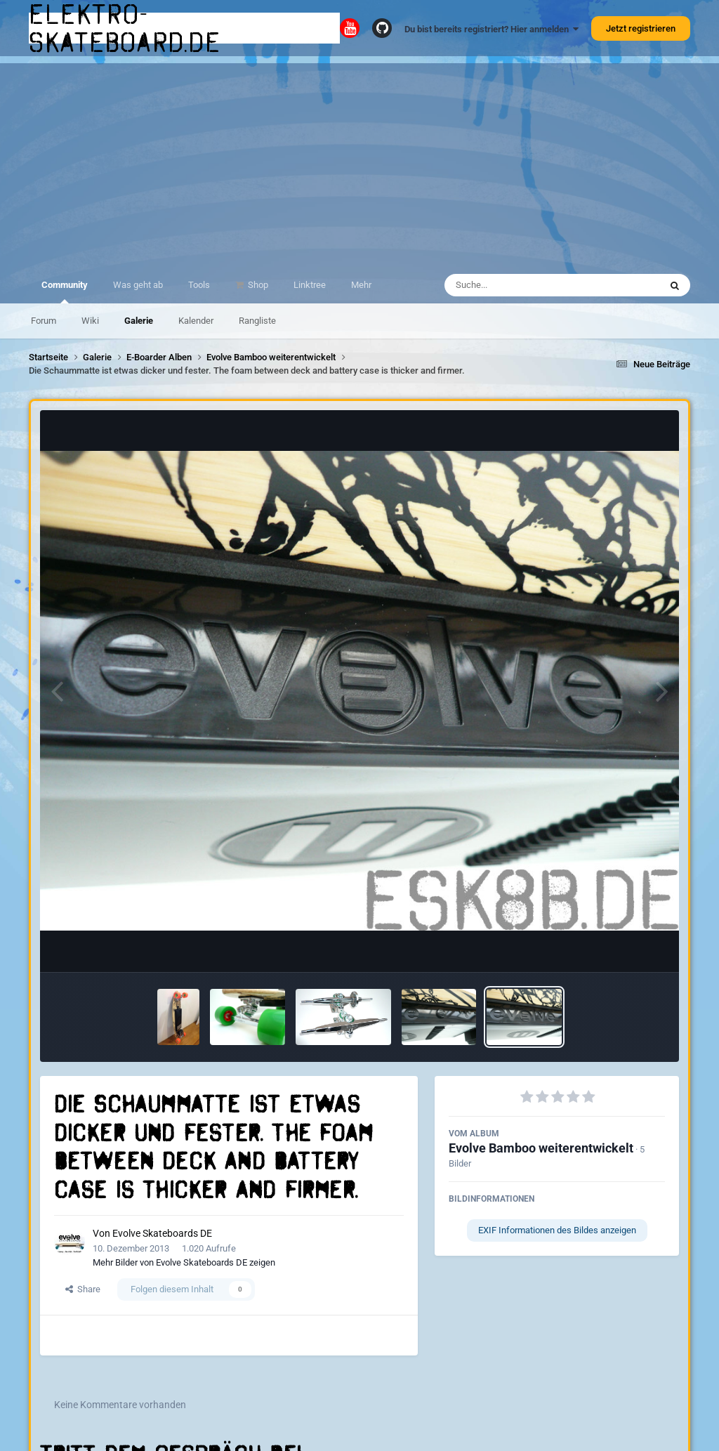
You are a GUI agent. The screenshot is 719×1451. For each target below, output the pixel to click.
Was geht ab (138, 285)
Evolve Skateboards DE (162, 1233)
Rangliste (257, 320)
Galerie (138, 320)
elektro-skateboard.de (125, 28)
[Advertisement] (359, 161)
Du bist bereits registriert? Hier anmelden (491, 29)
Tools (199, 285)
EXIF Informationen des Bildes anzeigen (557, 1230)
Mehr (361, 285)
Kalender (195, 320)
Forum (43, 320)
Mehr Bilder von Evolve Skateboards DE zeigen (184, 1262)
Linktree (309, 285)
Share (82, 1289)
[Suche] (524, 285)
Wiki (90, 320)
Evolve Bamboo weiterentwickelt (541, 1148)
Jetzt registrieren (640, 28)
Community (64, 291)
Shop (257, 285)
